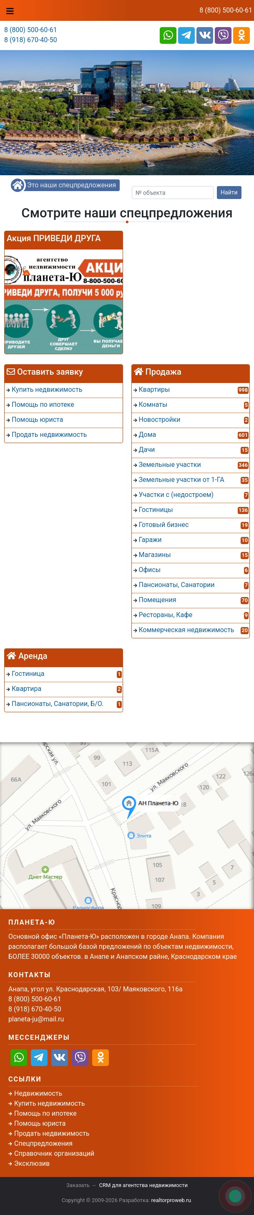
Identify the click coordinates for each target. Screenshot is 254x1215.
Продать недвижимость (52, 1133)
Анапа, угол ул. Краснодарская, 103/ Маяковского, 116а (95, 989)
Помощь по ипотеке (45, 1113)
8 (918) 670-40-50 (30, 40)
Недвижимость (38, 1093)
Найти (229, 192)
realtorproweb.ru (171, 1200)
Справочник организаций (54, 1153)
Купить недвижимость (49, 1103)
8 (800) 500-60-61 (225, 10)
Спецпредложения (43, 1143)
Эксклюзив (32, 1163)
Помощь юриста (39, 1123)
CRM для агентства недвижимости (143, 1185)
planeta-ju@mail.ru (36, 1019)
